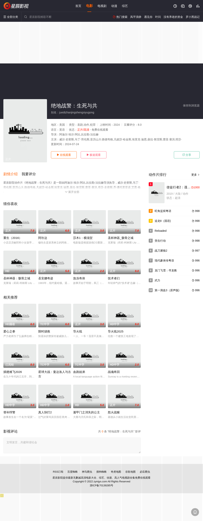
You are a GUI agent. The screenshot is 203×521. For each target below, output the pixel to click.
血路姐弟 (79, 372)
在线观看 (64, 154)
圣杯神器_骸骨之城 (120, 237)
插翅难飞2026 (12, 372)
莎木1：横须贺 (83, 237)
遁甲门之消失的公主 (86, 412)
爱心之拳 (9, 331)
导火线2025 (115, 331)
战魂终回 (114, 372)
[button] (12, 174)
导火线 (77, 331)
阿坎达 (42, 237)
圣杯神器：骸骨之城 (16, 278)
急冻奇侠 (79, 278)
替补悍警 (9, 412)
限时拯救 (44, 331)
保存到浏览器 (191, 105)
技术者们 (114, 278)
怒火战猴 (114, 412)
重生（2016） (12, 237)
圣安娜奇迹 (45, 278)
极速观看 (93, 154)
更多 (195, 174)
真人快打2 (45, 412)
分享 (186, 154)
